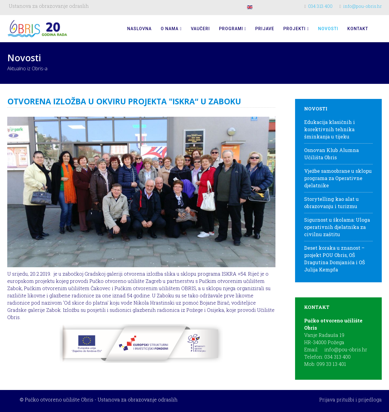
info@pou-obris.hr (362, 6)
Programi (231, 28)
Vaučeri (200, 28)
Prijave (264, 28)
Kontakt (357, 28)
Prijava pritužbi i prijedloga (350, 399)
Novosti (328, 28)
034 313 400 (320, 6)
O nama (169, 28)
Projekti (294, 28)
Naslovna (139, 28)
